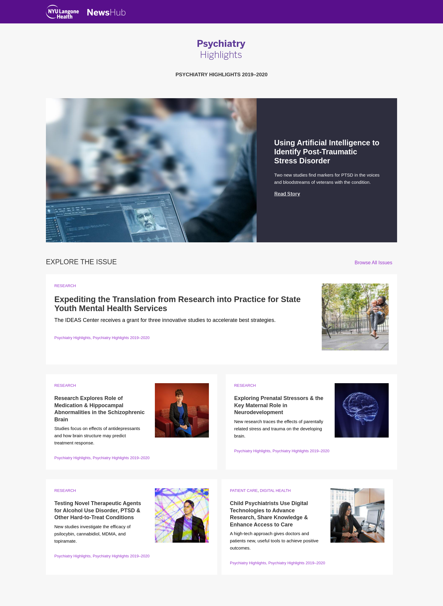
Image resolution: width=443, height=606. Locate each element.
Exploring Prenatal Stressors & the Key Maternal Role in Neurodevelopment (278, 405)
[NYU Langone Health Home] (62, 13)
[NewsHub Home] (106, 12)
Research (65, 285)
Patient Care (244, 490)
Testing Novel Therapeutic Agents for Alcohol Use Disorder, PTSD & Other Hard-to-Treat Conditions (97, 510)
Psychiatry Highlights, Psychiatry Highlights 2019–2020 (101, 337)
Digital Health (275, 490)
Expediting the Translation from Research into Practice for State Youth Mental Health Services (177, 304)
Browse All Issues (373, 262)
